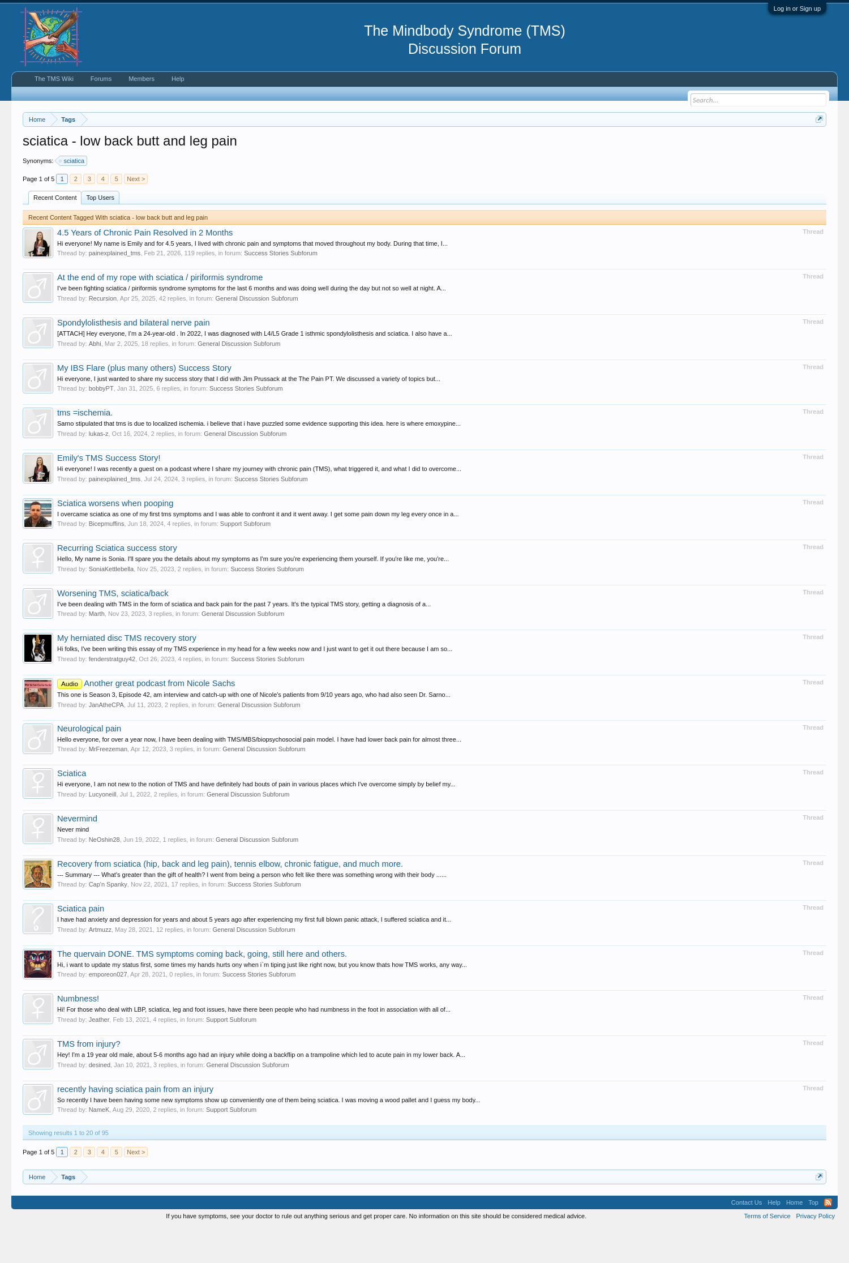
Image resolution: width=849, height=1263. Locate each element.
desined (100, 1098)
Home (794, 1236)
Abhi (95, 377)
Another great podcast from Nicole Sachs (146, 717)
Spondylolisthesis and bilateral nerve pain (133, 356)
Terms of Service (767, 1250)
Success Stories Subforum (281, 287)
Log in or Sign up (797, 8)
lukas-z (99, 467)
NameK (99, 1143)
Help (178, 78)
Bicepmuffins (107, 557)
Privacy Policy (815, 1250)
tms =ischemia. (85, 446)
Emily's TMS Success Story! (109, 491)
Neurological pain (89, 762)
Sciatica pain (80, 942)
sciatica (72, 195)
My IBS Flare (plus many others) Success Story (144, 401)
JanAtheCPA (106, 738)
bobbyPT (101, 422)
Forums (101, 78)
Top (813, 1236)
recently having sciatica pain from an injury (135, 1123)
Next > (136, 212)
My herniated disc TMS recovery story (126, 672)
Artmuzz (100, 963)
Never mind (73, 863)
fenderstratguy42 (112, 693)
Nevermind (77, 852)
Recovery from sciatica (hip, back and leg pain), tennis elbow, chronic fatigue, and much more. (230, 897)
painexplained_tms (115, 287)
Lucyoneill (103, 828)
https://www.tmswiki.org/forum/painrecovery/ (541, 146)
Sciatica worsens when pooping (115, 537)
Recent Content (54, 231)
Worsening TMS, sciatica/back (113, 627)
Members (141, 78)
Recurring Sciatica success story (117, 581)
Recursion (103, 332)
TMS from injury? (89, 1077)
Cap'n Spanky (108, 918)
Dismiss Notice (817, 146)
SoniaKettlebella (111, 603)
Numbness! (78, 1033)
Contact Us (746, 1236)
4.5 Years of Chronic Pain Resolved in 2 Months (145, 266)
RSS (828, 1236)
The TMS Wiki (54, 78)
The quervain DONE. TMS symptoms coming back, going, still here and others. (202, 987)
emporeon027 (108, 1008)
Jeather (99, 1053)
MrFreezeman (108, 783)
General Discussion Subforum (256, 332)
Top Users (100, 231)
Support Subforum (245, 557)
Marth (97, 648)
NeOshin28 (104, 873)
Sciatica (71, 807)
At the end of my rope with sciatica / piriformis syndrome (160, 311)
